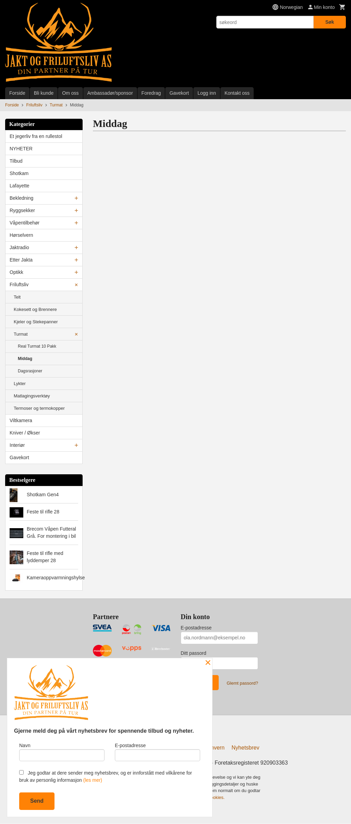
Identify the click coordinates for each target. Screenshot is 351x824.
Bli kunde (44, 93)
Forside (17, 93)
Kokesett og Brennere (35, 309)
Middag (25, 358)
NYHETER (21, 148)
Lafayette (19, 185)
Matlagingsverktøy (32, 395)
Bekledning (21, 198)
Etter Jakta (21, 260)
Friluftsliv (19, 284)
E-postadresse (196, 627)
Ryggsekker (22, 210)
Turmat (21, 334)
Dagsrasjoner (30, 371)
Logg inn (206, 93)
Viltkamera (21, 420)
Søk (329, 22)
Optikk (16, 272)
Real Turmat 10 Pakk (37, 346)
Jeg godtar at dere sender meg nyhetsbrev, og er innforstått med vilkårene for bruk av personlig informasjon (105, 776)
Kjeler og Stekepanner (36, 321)
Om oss (70, 93)
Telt (17, 297)
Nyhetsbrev (245, 749)
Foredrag (151, 93)
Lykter (20, 383)
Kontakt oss (237, 93)
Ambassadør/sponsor (110, 93)
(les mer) (92, 780)
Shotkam (19, 173)
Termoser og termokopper (39, 408)
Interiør (17, 445)
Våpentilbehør (24, 222)
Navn (62, 751)
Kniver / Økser (25, 433)
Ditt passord (193, 653)
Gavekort (179, 93)
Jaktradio (19, 247)
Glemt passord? (242, 683)
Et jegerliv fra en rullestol (36, 136)
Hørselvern (21, 235)
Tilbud (16, 161)
